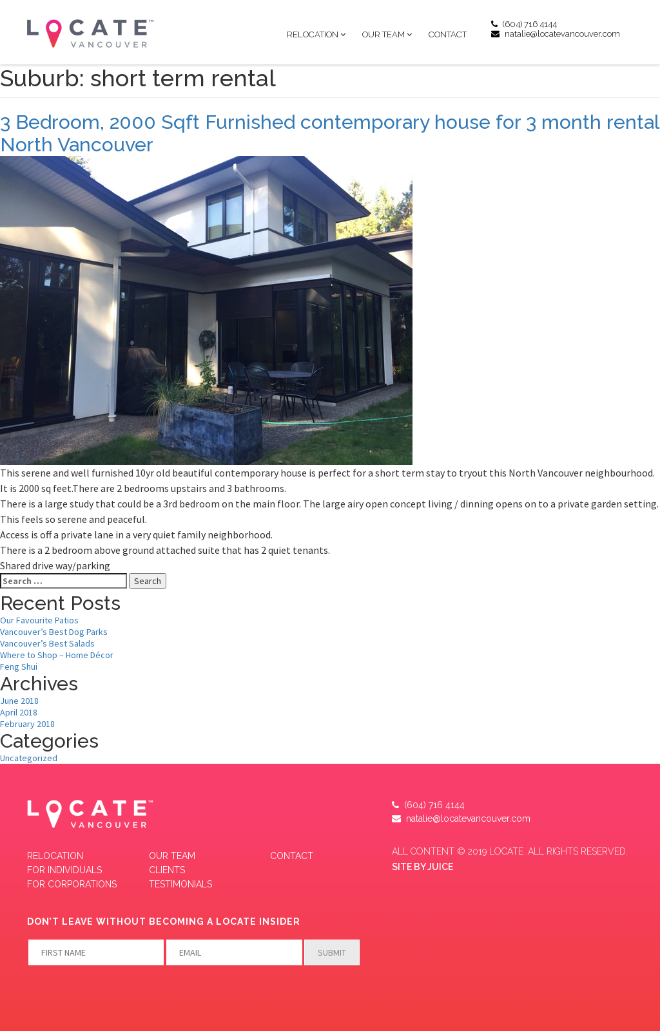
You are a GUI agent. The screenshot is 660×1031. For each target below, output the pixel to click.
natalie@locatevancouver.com (555, 34)
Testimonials (180, 884)
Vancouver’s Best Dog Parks (54, 632)
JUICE (440, 867)
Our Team (383, 34)
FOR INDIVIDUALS (64, 870)
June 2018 (19, 700)
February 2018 (27, 724)
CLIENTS (167, 870)
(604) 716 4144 (524, 24)
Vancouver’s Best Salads (47, 643)
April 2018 (18, 712)
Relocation (312, 34)
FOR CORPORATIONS (72, 884)
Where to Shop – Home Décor (56, 655)
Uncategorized (28, 758)
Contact (448, 34)
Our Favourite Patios (39, 620)
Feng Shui (18, 666)
